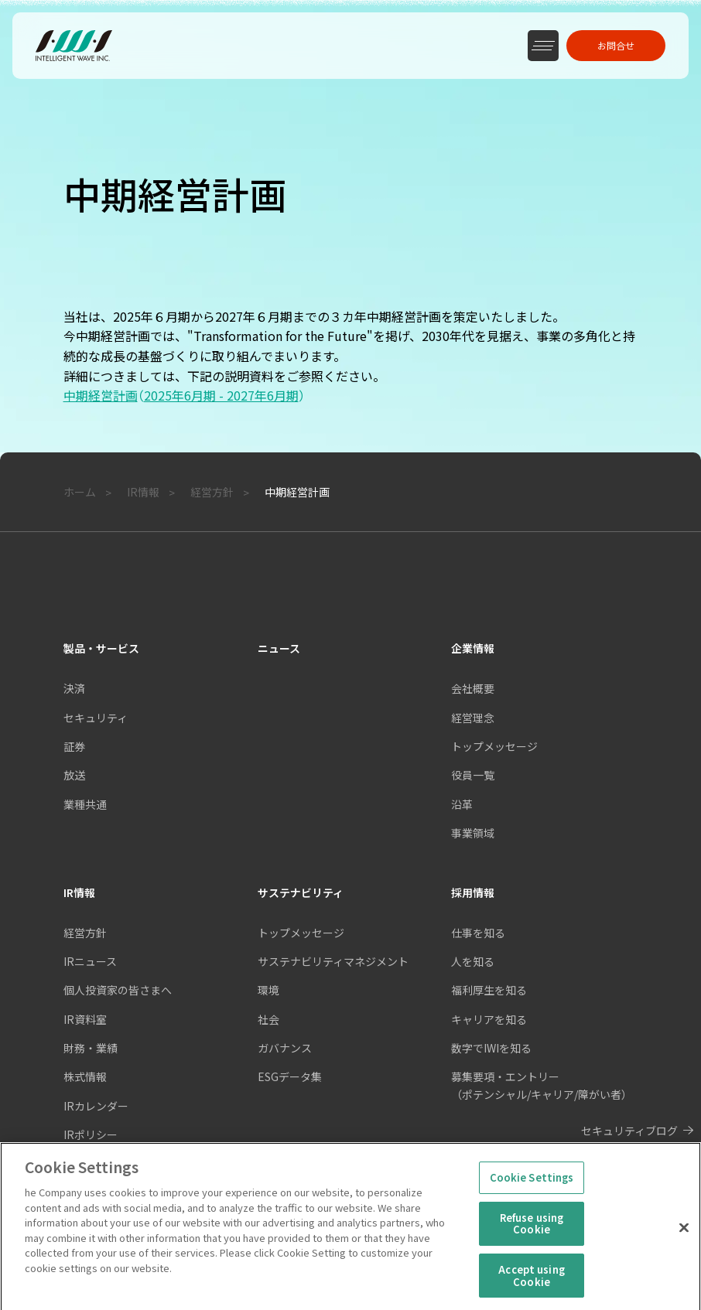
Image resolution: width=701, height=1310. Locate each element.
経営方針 (85, 932)
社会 (268, 1019)
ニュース (279, 648)
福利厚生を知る (489, 990)
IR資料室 (85, 1019)
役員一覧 (472, 775)
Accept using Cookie (531, 1286)
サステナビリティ (301, 892)
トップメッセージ (301, 932)
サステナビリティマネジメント (333, 961)
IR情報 (79, 892)
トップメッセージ (494, 746)
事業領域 (472, 833)
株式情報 (85, 1076)
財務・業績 (90, 1048)
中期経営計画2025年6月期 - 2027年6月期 (187, 395)
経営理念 (472, 717)
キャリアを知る (489, 1019)
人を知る (472, 961)
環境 (268, 990)
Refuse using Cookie (532, 1234)
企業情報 (472, 648)
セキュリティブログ (629, 1130)
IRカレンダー (95, 1106)
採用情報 (472, 892)
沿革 (462, 804)
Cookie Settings (532, 1188)
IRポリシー (90, 1134)
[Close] (684, 1238)
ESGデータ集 (290, 1076)
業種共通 (85, 804)
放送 (74, 775)
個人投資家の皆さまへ (117, 990)
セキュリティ (95, 717)
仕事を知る (478, 932)
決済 (74, 688)
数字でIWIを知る (491, 1048)
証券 (74, 746)
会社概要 (472, 688)
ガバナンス (285, 1048)
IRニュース (90, 961)
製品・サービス (101, 648)
